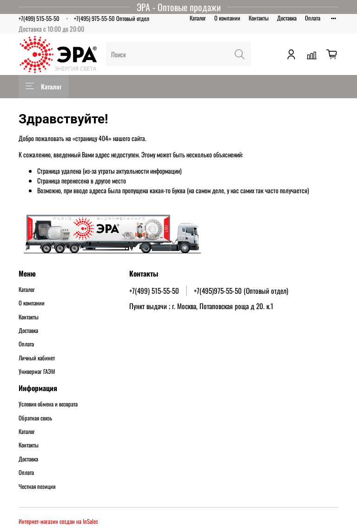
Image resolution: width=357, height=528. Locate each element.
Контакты (259, 18)
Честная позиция (37, 486)
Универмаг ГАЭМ (37, 371)
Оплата (312, 18)
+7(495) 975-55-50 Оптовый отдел (111, 18)
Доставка (287, 18)
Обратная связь (35, 418)
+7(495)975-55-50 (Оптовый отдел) (241, 290)
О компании (227, 18)
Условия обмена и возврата (48, 404)
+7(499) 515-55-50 (39, 18)
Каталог (198, 18)
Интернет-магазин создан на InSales (58, 521)
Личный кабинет (37, 358)
